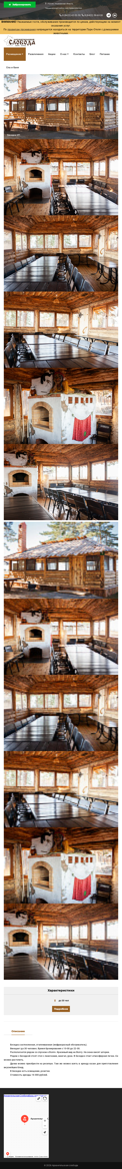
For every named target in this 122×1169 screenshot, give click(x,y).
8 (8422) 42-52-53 (70, 15)
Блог (92, 54)
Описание (18, 1031)
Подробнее (61, 1009)
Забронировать (20, 4)
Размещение (14, 54)
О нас (64, 54)
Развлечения (35, 54)
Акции (51, 54)
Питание (105, 54)
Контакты (79, 54)
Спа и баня (12, 67)
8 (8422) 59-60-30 (92, 15)
